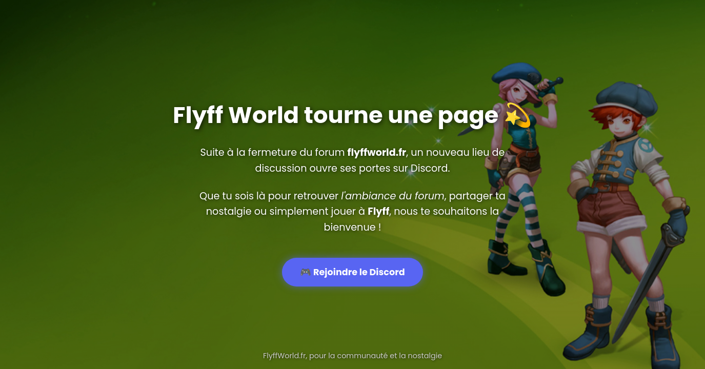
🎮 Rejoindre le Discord (352, 272)
